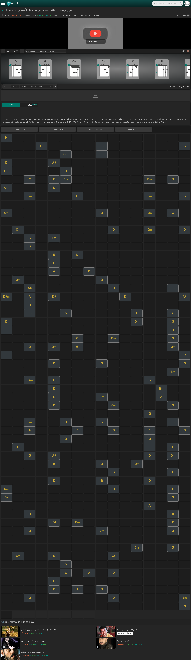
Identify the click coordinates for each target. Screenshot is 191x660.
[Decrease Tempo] (3, 51)
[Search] (180, 3)
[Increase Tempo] (22, 51)
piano (15, 87)
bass (49, 87)
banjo (41, 87)
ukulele (23, 87)
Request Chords (125, 633)
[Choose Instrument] (55, 86)
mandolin (32, 87)
